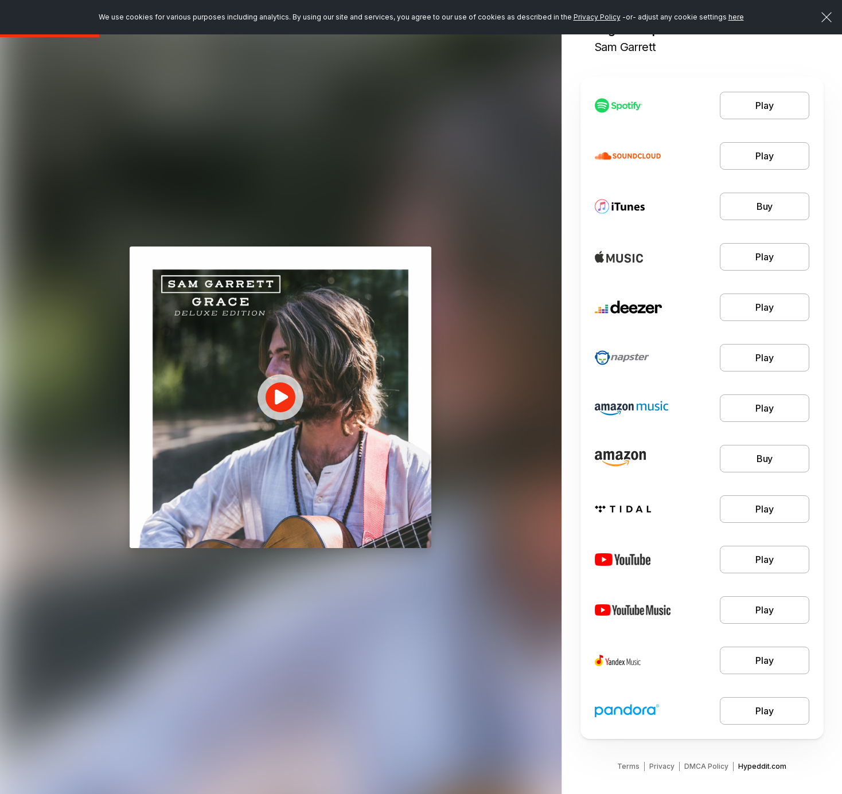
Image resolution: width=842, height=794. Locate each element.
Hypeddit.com (762, 766)
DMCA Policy (706, 766)
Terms (628, 766)
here (736, 17)
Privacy (662, 766)
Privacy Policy (597, 17)
